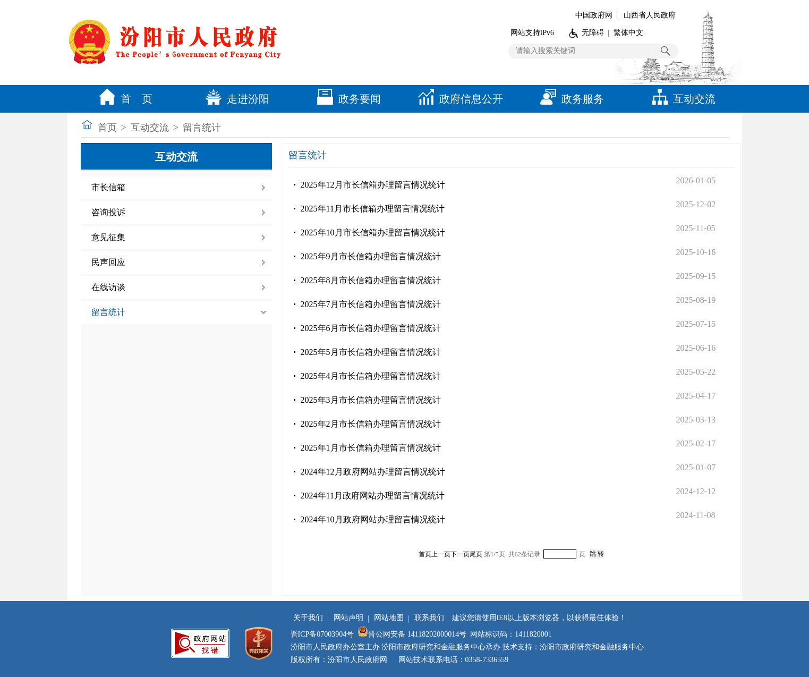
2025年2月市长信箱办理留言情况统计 (371, 423)
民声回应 (108, 262)
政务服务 (569, 99)
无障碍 (593, 33)
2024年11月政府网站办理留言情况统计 (373, 495)
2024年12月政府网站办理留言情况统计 (373, 471)
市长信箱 (108, 187)
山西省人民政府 (650, 15)
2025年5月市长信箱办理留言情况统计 (371, 352)
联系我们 (429, 618)
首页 (107, 127)
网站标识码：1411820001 (510, 634)
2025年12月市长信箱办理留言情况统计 (373, 184)
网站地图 (389, 618)
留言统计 (202, 127)
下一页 (460, 554)
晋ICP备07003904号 (322, 634)
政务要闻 (346, 99)
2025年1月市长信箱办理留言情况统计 (371, 447)
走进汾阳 (234, 99)
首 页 (123, 99)
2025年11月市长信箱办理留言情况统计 (373, 208)
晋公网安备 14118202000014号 (411, 634)
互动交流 (681, 99)
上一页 (440, 554)
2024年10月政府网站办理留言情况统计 (373, 519)
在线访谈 (108, 287)
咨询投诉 (108, 212)
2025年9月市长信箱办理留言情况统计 (371, 256)
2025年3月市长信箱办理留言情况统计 (371, 399)
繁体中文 (628, 33)
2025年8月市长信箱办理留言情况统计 (371, 280)
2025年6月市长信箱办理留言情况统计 (371, 328)
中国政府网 (593, 15)
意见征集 (108, 237)
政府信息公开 (458, 99)
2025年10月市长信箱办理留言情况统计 (373, 232)
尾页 (476, 554)
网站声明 (348, 618)
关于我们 (308, 618)
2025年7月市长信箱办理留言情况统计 (371, 304)
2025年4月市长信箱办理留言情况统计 (371, 375)
